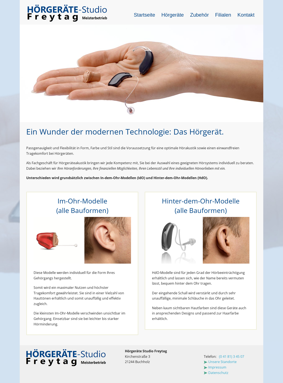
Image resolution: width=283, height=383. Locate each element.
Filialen (223, 15)
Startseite (144, 15)
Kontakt (245, 15)
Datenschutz (216, 372)
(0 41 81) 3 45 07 (231, 356)
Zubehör (199, 15)
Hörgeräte (172, 15)
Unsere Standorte (220, 361)
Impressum (215, 367)
